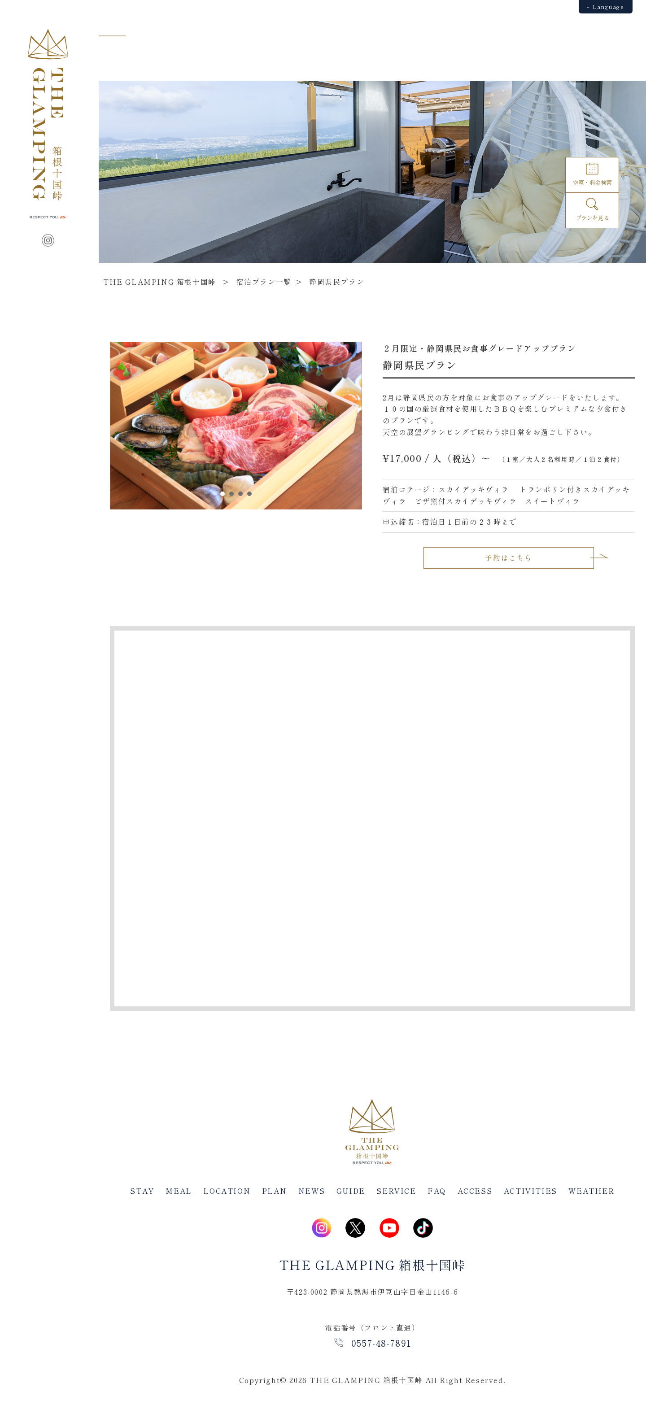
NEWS (311, 1190)
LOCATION (226, 1190)
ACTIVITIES (530, 1190)
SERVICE (396, 1190)
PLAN (274, 1190)
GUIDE (350, 1190)
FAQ (437, 1190)
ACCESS (475, 1190)
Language (605, 6)
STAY (142, 1190)
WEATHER (591, 1190)
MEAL (179, 1190)
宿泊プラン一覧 (264, 281)
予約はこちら (509, 557)
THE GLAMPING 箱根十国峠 (159, 281)
